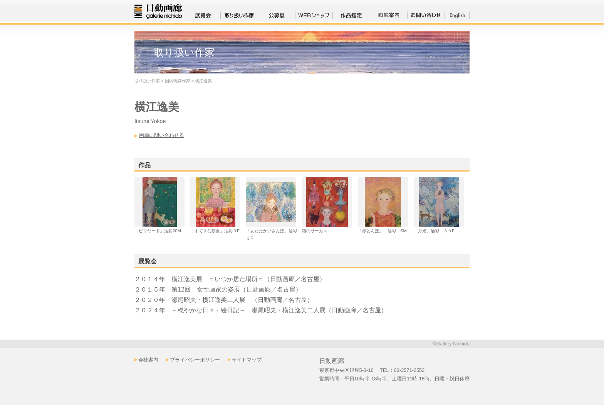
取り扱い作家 (147, 80)
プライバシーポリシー (195, 360)
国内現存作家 (177, 80)
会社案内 (148, 360)
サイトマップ (247, 360)
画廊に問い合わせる (161, 135)
